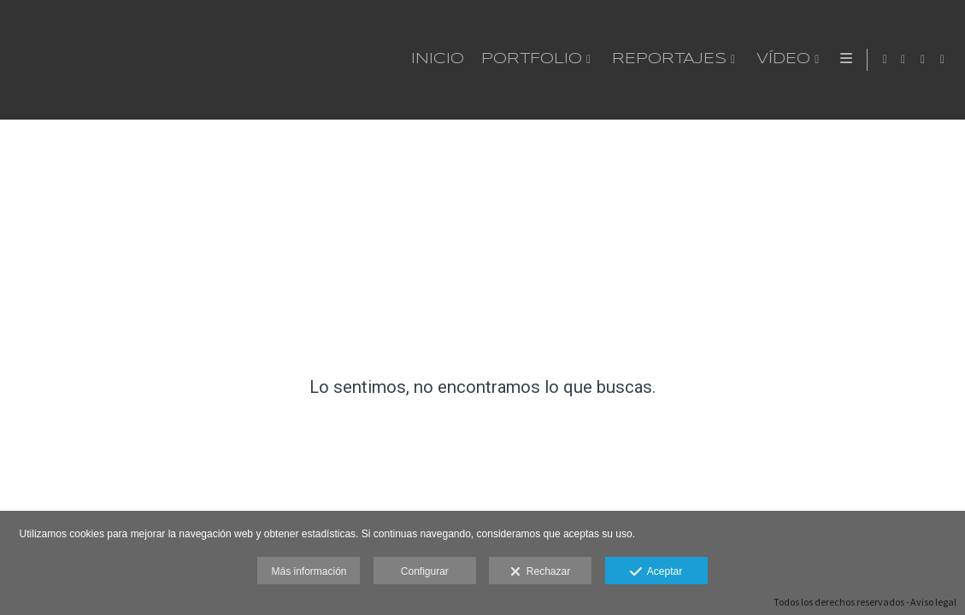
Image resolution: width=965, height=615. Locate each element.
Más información (308, 571)
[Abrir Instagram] (923, 59)
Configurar (425, 571)
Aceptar (656, 572)
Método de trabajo (724, 59)
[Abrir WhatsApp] (903, 59)
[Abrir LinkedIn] (942, 59)
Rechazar (540, 572)
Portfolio (318, 59)
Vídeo (570, 59)
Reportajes (456, 59)
